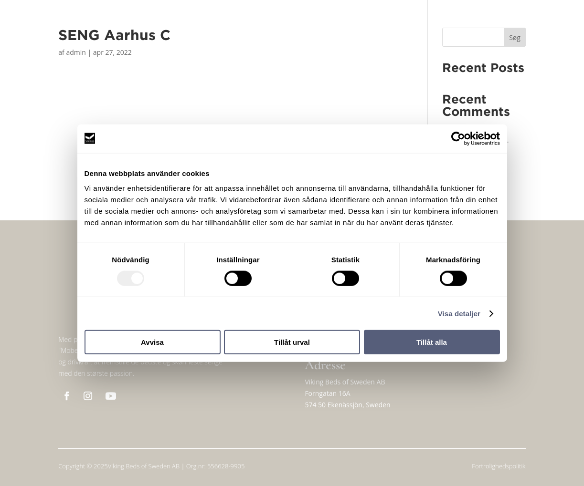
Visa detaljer (459, 313)
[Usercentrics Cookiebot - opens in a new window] (458, 138)
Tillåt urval (292, 342)
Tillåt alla (431, 342)
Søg (514, 37)
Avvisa (152, 342)
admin (75, 52)
